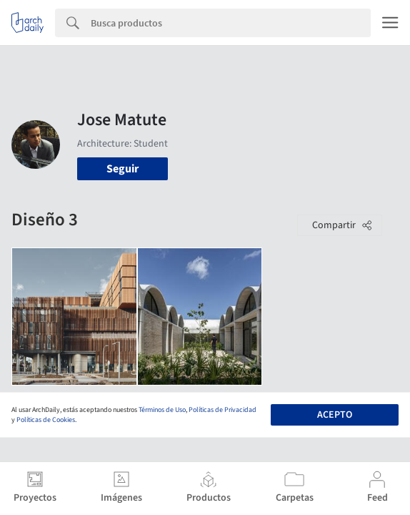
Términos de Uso (162, 410)
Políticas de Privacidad (222, 410)
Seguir (122, 169)
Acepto (334, 415)
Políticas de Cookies (45, 420)
